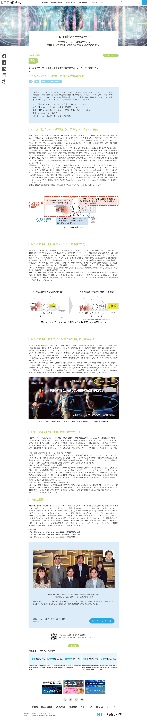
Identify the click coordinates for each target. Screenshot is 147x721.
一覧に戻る (73, 646)
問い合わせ (99, 707)
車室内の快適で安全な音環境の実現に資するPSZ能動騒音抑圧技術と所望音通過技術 (90, 661)
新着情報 (45, 3)
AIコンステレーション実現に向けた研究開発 (72, 660)
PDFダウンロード (110, 55)
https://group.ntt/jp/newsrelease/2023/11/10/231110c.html (57, 537)
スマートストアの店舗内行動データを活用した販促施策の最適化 (55, 661)
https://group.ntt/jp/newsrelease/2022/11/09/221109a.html (57, 532)
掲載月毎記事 (83, 3)
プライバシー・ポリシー (43, 713)
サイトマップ (111, 707)
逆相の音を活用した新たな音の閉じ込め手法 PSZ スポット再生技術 (37, 661)
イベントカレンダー (96, 3)
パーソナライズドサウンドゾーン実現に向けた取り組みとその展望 (108, 661)
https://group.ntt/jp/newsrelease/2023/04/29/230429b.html (57, 534)
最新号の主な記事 (56, 3)
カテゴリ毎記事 (70, 3)
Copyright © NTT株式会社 (29, 713)
